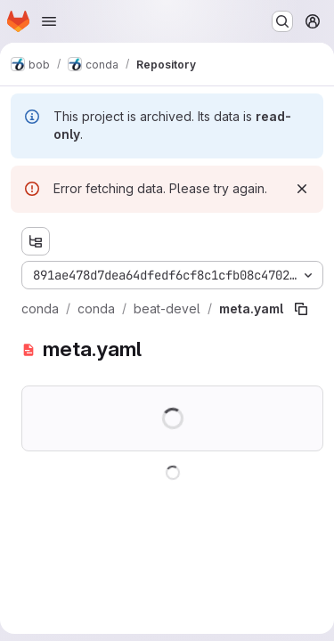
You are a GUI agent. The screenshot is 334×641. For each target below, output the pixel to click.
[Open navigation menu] (49, 21)
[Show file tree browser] (35, 241)
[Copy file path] (301, 309)
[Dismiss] (302, 188)
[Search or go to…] (282, 21)
